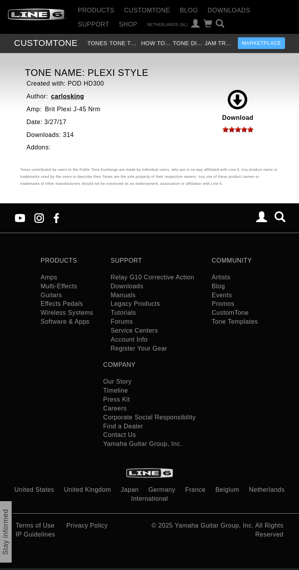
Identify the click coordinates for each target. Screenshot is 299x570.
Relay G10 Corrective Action (152, 277)
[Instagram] (39, 217)
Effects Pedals (61, 303)
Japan (130, 489)
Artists (221, 277)
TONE (45, 43)
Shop (128, 24)
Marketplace (261, 43)
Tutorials (123, 312)
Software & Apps (65, 321)
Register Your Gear (139, 348)
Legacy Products (135, 303)
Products (96, 10)
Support (93, 24)
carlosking (67, 96)
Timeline (115, 390)
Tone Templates (124, 43)
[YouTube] (20, 217)
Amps (48, 277)
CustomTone (147, 10)
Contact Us (119, 434)
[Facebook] (56, 217)
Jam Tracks (219, 43)
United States (34, 489)
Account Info (129, 339)
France (195, 489)
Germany (161, 489)
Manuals (123, 295)
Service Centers (134, 330)
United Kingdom (87, 489)
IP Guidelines (35, 534)
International (149, 498)
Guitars (51, 295)
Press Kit (116, 399)
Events (222, 295)
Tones (97, 43)
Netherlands (267, 489)
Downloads (229, 10)
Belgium (227, 489)
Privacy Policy (87, 525)
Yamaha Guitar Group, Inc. (142, 443)
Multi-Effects (58, 286)
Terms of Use (35, 525)
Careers (115, 408)
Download (237, 105)
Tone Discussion (188, 43)
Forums (122, 321)
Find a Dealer (123, 426)
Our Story (117, 381)
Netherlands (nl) (167, 24)
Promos (223, 303)
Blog (189, 10)
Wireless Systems (66, 312)
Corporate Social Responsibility (149, 417)
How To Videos (156, 43)
